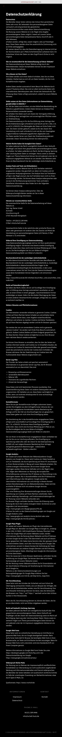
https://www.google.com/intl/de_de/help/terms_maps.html (27, 576)
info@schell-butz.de (31, 716)
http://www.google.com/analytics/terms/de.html (23, 516)
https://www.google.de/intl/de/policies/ (20, 519)
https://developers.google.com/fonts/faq (21, 653)
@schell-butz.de (20, 223)
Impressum (17, 697)
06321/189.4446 (31, 713)
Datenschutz (17, 700)
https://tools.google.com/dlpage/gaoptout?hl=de (24, 509)
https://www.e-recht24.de (25, 683)
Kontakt (45, 697)
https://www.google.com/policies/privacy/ (21, 658)
